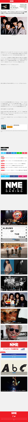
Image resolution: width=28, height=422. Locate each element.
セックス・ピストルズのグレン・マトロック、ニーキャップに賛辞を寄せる (15, 163)
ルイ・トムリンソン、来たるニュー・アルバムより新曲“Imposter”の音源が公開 (16, 170)
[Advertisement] (14, 44)
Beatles (2, 149)
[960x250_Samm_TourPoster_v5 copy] (14, 6)
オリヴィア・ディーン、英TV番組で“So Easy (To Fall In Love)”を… (14, 165)
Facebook (14, 354)
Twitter (14, 356)
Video (5, 149)
